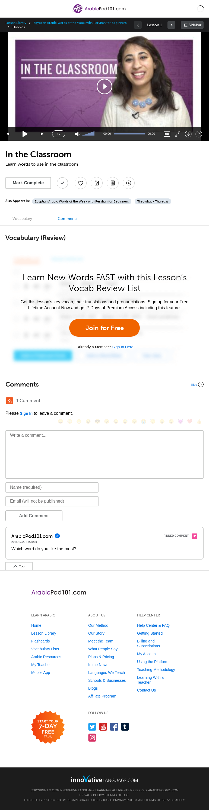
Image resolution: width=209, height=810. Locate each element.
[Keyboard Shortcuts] (198, 134)
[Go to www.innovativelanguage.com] (104, 778)
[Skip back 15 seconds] (8, 134)
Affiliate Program (102, 696)
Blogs (93, 688)
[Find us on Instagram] (92, 737)
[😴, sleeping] (162, 421)
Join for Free (105, 328)
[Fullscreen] (177, 134)
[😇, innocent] (152, 421)
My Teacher (41, 665)
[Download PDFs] (113, 183)
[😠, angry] (106, 421)
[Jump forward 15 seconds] (42, 134)
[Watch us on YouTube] (103, 726)
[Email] (52, 501)
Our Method (98, 625)
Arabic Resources (46, 657)
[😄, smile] (60, 421)
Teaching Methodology (156, 669)
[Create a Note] (97, 183)
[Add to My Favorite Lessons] (81, 183)
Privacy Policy (92, 795)
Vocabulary (22, 218)
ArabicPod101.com (163, 790)
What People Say (103, 649)
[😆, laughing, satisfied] (116, 421)
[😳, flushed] (69, 421)
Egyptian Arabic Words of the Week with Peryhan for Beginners (79, 23)
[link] (171, 25)
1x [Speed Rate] (58, 134)
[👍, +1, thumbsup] (199, 421)
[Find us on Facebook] (114, 726)
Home (36, 625)
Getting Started (150, 633)
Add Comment (34, 515)
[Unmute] (77, 134)
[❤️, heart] (189, 421)
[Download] (188, 134)
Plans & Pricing (101, 657)
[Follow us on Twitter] (92, 726)
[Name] (52, 487)
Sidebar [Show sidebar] (195, 25)
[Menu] (8, 8)
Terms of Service (160, 800)
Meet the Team (100, 641)
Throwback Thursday (153, 201)
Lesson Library (15, 23)
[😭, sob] (143, 421)
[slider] (89, 134)
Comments (67, 218)
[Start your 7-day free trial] (48, 727)
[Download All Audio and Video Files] (129, 183)
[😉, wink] (134, 421)
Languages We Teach (106, 672)
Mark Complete (28, 183)
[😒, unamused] (88, 421)
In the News (98, 665)
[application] (104, 86)
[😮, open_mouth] (171, 421)
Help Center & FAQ (153, 625)
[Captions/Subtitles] (167, 134)
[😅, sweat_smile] (125, 421)
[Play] (25, 134)
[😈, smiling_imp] (180, 421)
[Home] (99, 12)
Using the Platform (152, 662)
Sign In (26, 413)
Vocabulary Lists (45, 649)
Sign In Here (122, 347)
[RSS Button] (9, 401)
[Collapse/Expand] (104, 384)
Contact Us (146, 690)
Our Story (96, 633)
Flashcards (40, 641)
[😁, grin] (79, 421)
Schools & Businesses (107, 680)
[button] (200, 8)
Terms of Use (117, 795)
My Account (147, 654)
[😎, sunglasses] (97, 421)
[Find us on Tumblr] (125, 726)
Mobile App (40, 672)
